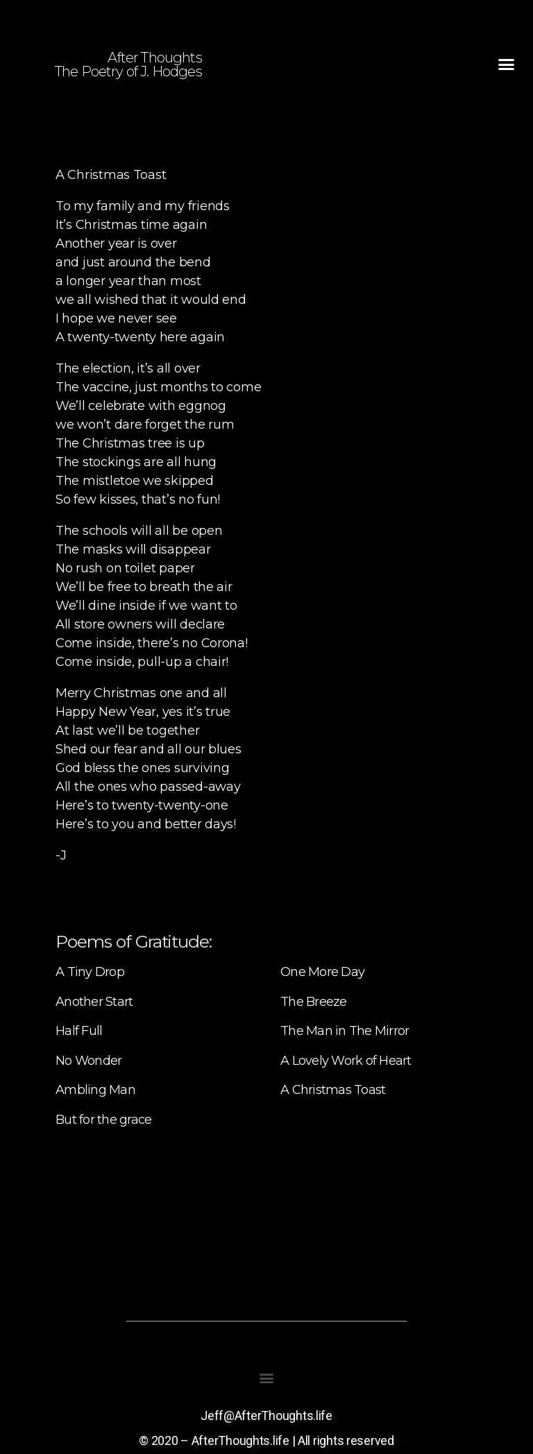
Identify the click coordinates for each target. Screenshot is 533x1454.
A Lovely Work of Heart (346, 1060)
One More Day (322, 972)
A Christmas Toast (332, 1089)
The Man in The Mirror (344, 1030)
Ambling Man (95, 1089)
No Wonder (88, 1060)
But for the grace (103, 1119)
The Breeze (313, 1001)
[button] (506, 64)
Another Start (94, 1001)
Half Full (79, 1030)
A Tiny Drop (90, 972)
